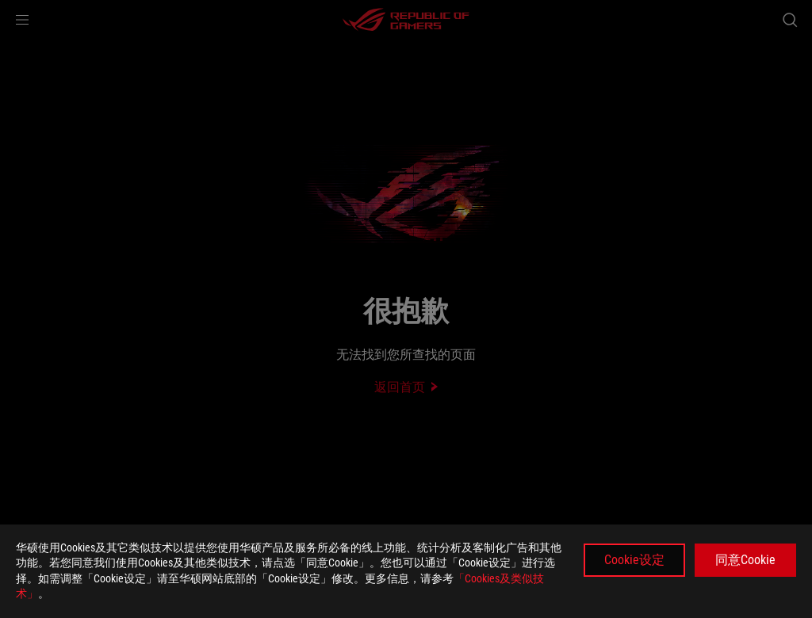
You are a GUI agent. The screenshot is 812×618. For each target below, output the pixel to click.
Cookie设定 (634, 559)
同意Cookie (745, 559)
